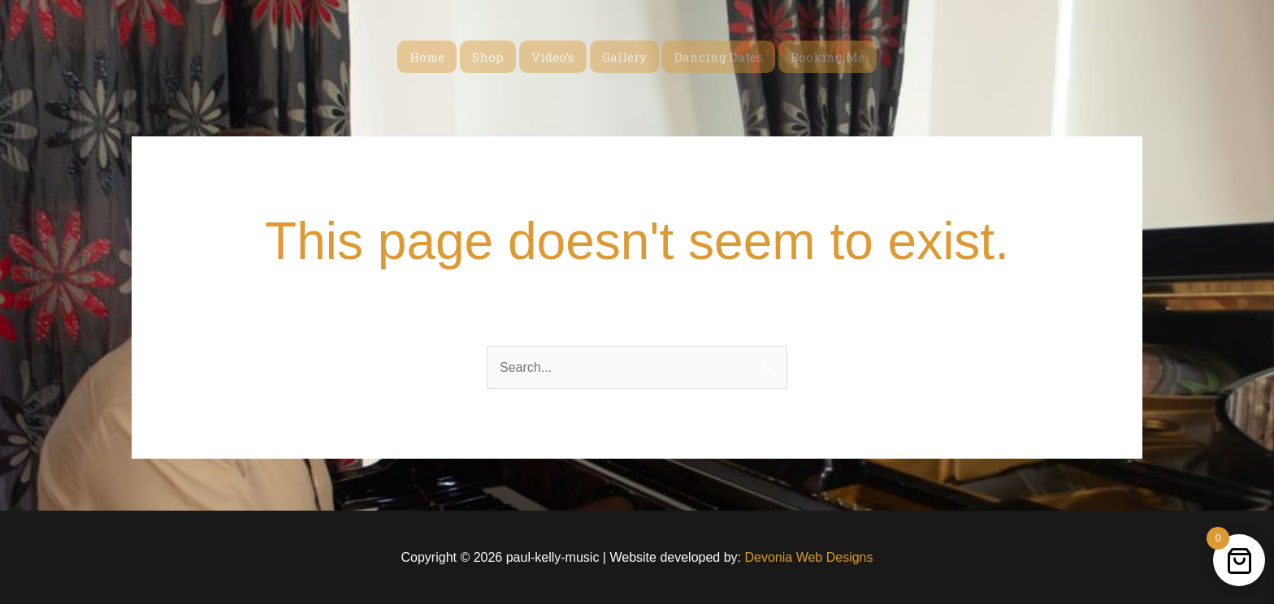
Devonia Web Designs (807, 557)
